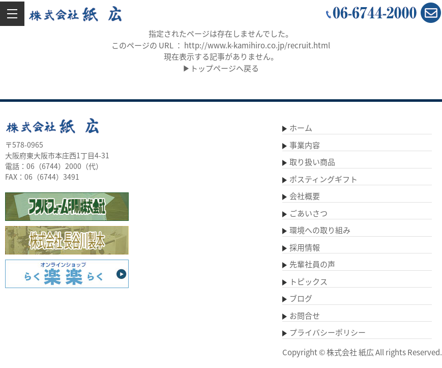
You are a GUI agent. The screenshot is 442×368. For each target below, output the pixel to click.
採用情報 (304, 247)
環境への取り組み (319, 230)
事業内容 (304, 145)
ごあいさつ (308, 213)
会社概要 (304, 196)
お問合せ (304, 315)
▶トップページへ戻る (221, 68)
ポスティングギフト (323, 179)
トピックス (308, 281)
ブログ (300, 298)
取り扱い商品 (312, 161)
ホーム (300, 127)
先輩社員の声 (312, 264)
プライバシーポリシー (327, 332)
